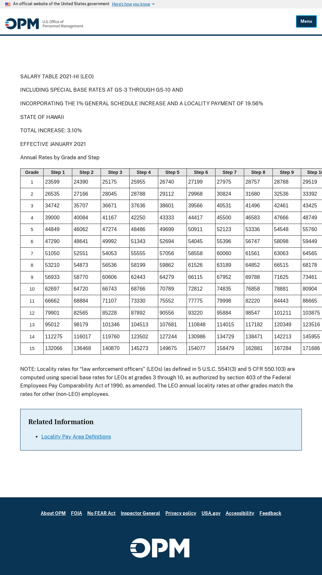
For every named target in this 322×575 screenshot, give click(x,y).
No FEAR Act (101, 513)
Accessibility (240, 513)
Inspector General (140, 513)
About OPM (53, 513)
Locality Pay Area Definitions (76, 437)
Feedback (270, 513)
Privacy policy (180, 513)
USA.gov (211, 513)
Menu (306, 21)
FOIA (76, 513)
